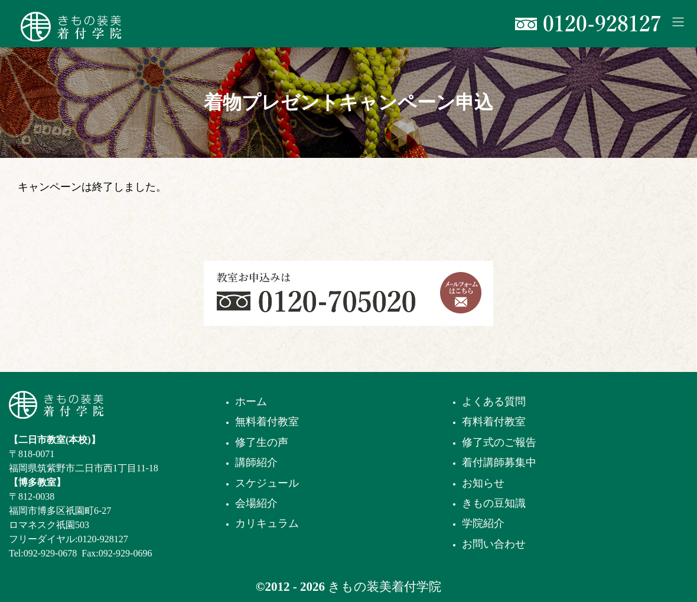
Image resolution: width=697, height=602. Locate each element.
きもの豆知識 (494, 503)
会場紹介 (256, 503)
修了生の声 (261, 442)
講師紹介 (256, 462)
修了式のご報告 (499, 442)
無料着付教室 (267, 422)
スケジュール (267, 483)
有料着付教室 (494, 422)
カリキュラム (267, 523)
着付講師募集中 (499, 462)
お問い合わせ (494, 544)
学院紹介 (483, 523)
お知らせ (483, 483)
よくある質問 (494, 401)
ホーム (251, 401)
